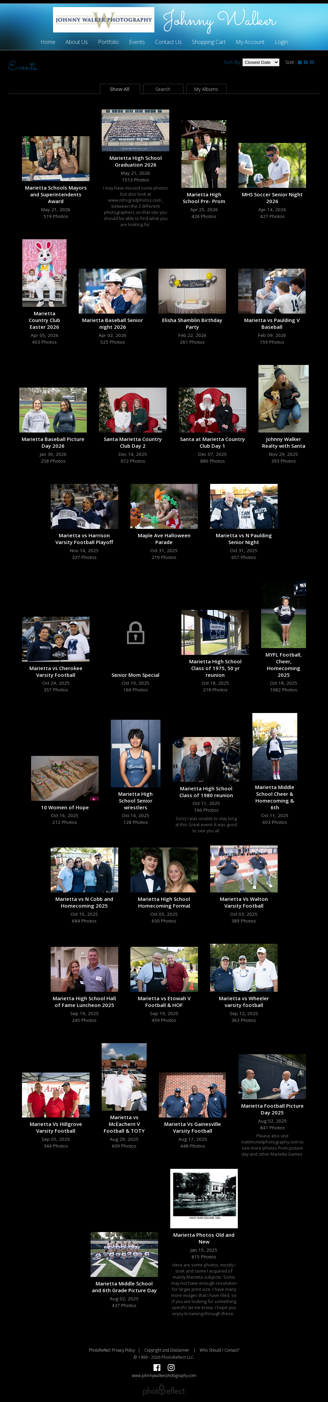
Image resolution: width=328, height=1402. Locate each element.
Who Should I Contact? (219, 1350)
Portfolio (108, 42)
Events (137, 42)
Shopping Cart (209, 42)
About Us (77, 42)
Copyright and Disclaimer (167, 1350)
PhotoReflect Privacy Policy (112, 1350)
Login (281, 42)
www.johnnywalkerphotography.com (164, 1375)
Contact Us (168, 42)
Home (48, 42)
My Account (250, 42)
